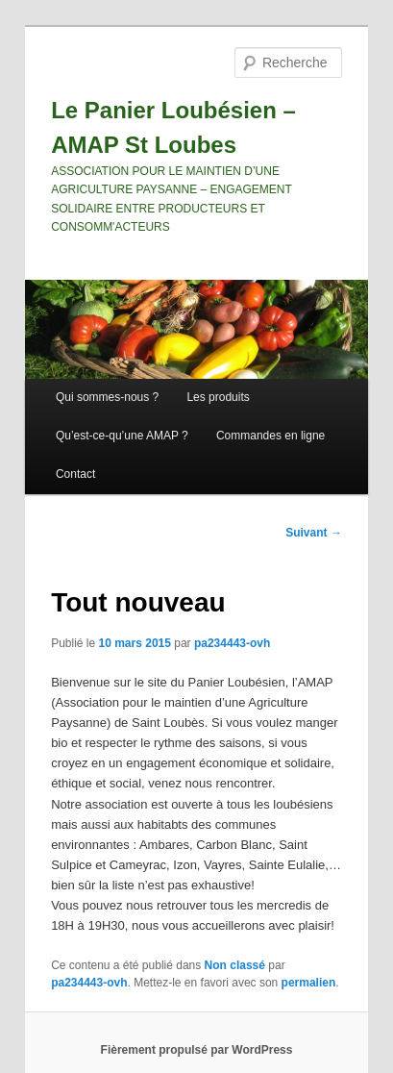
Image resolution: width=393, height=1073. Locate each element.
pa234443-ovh (232, 643)
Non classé (235, 965)
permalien (309, 982)
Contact (75, 474)
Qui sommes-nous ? (107, 397)
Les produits (217, 397)
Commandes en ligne (270, 435)
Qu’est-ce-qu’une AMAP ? (122, 435)
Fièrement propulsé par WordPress (197, 1050)
